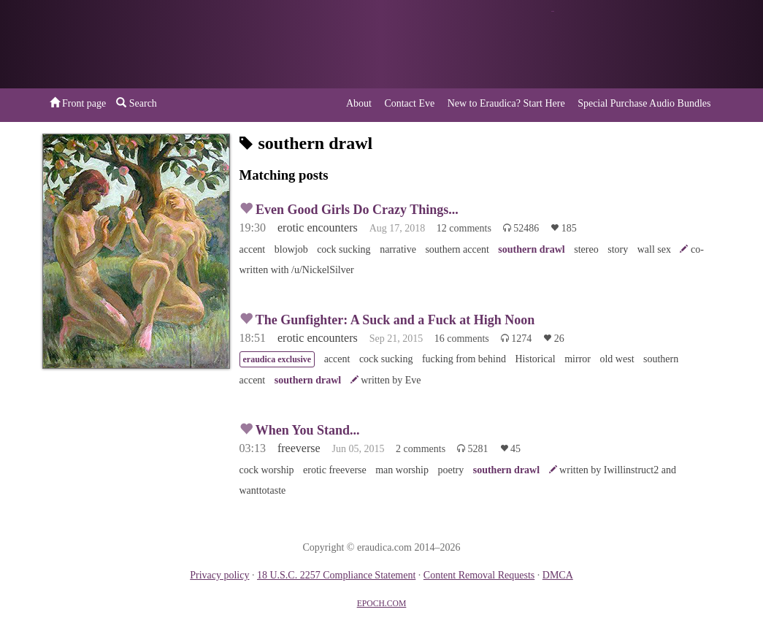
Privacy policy (219, 575)
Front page (78, 103)
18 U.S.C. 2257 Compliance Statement (336, 575)
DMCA (557, 575)
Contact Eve (409, 103)
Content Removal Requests (478, 575)
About (359, 103)
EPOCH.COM (382, 603)
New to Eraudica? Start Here (506, 103)
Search (136, 103)
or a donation (646, 44)
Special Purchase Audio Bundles (644, 103)
